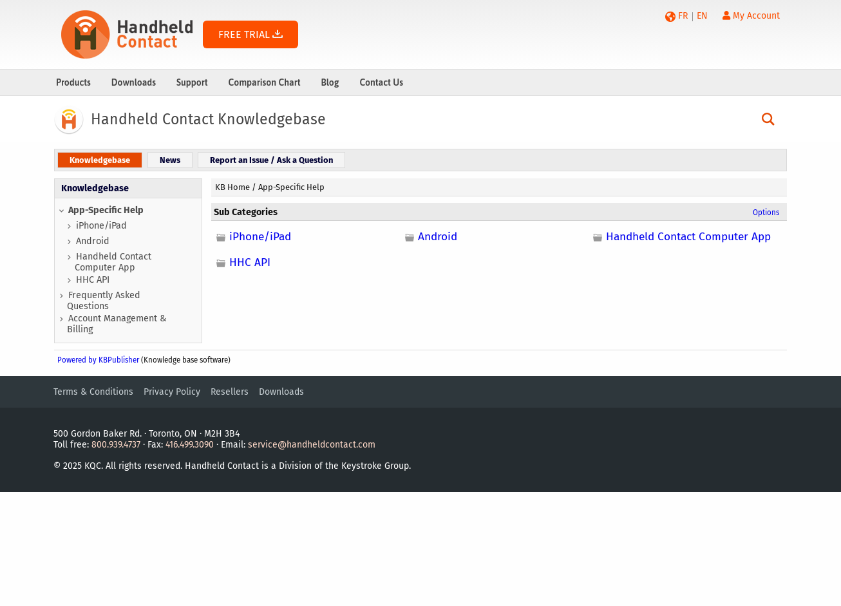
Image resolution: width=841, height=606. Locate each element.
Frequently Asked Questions (103, 301)
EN (702, 15)
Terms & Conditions (93, 391)
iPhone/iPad (101, 225)
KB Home (232, 187)
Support (192, 82)
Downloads (133, 82)
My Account (751, 15)
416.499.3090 (189, 444)
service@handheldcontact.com (311, 444)
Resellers (230, 391)
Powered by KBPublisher (98, 360)
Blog (330, 82)
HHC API (92, 279)
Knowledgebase (95, 188)
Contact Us (381, 82)
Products (73, 82)
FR (683, 15)
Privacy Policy (172, 391)
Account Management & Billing (116, 324)
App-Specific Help (106, 210)
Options (766, 212)
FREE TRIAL (250, 34)
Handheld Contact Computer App (113, 262)
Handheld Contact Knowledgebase (208, 119)
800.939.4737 (115, 444)
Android (92, 241)
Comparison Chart (265, 82)
